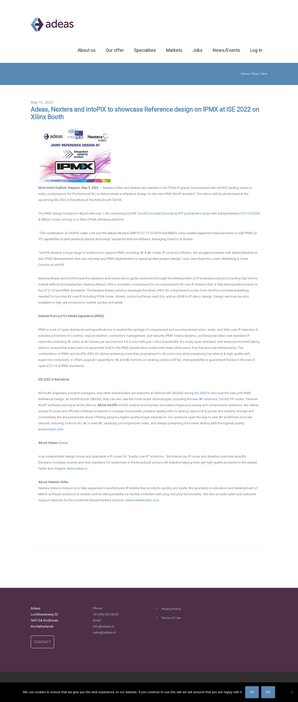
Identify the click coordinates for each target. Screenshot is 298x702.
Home (245, 73)
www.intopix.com (50, 429)
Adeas (135, 188)
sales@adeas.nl (104, 632)
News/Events (226, 50)
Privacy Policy (171, 609)
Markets (174, 50)
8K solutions (208, 399)
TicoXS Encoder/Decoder (155, 213)
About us (87, 50)
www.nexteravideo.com (142, 500)
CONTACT (42, 641)
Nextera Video (113, 188)
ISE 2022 (200, 393)
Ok (252, 692)
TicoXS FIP (226, 399)
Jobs (198, 50)
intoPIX (222, 188)
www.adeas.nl (77, 468)
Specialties (145, 50)
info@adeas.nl (103, 626)
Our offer (115, 50)
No (268, 692)
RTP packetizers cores (194, 213)
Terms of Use (171, 618)
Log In (256, 50)
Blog (255, 73)
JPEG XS (93, 354)
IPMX (169, 336)
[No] (291, 692)
